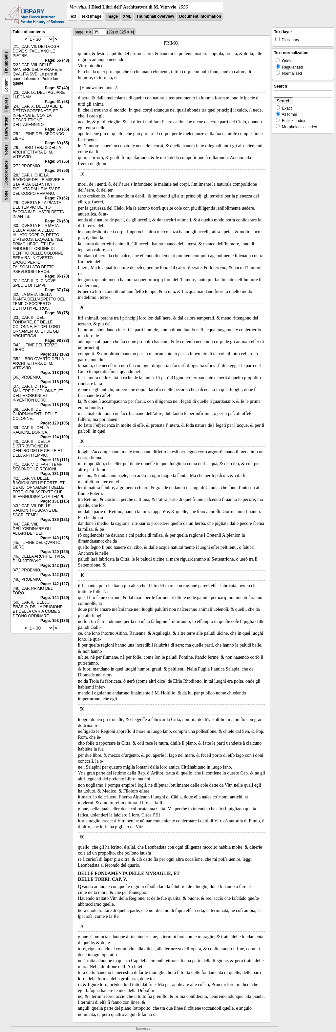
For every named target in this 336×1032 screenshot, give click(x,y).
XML (127, 16)
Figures (6, 104)
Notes (6, 149)
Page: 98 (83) (57, 340)
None (6, 195)
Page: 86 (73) (57, 276)
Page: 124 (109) (54, 437)
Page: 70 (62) (57, 198)
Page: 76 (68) (57, 221)
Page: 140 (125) (54, 538)
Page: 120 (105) (54, 423)
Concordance (6, 173)
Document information (200, 16)
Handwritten (6, 128)
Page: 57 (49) (57, 88)
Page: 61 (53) (57, 101)
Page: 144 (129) (54, 597)
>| (132, 32)
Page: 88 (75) (57, 313)
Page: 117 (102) (54, 354)
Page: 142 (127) (54, 565)
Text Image (91, 16)
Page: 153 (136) (54, 620)
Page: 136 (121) (54, 519)
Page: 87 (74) (57, 290)
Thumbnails (6, 62)
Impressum (144, 1028)
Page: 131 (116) (54, 473)
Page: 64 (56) (57, 161)
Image (112, 16)
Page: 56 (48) (57, 60)
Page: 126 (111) (54, 460)
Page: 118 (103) (54, 372)
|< (86, 32)
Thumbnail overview (155, 16)
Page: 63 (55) (57, 129)
